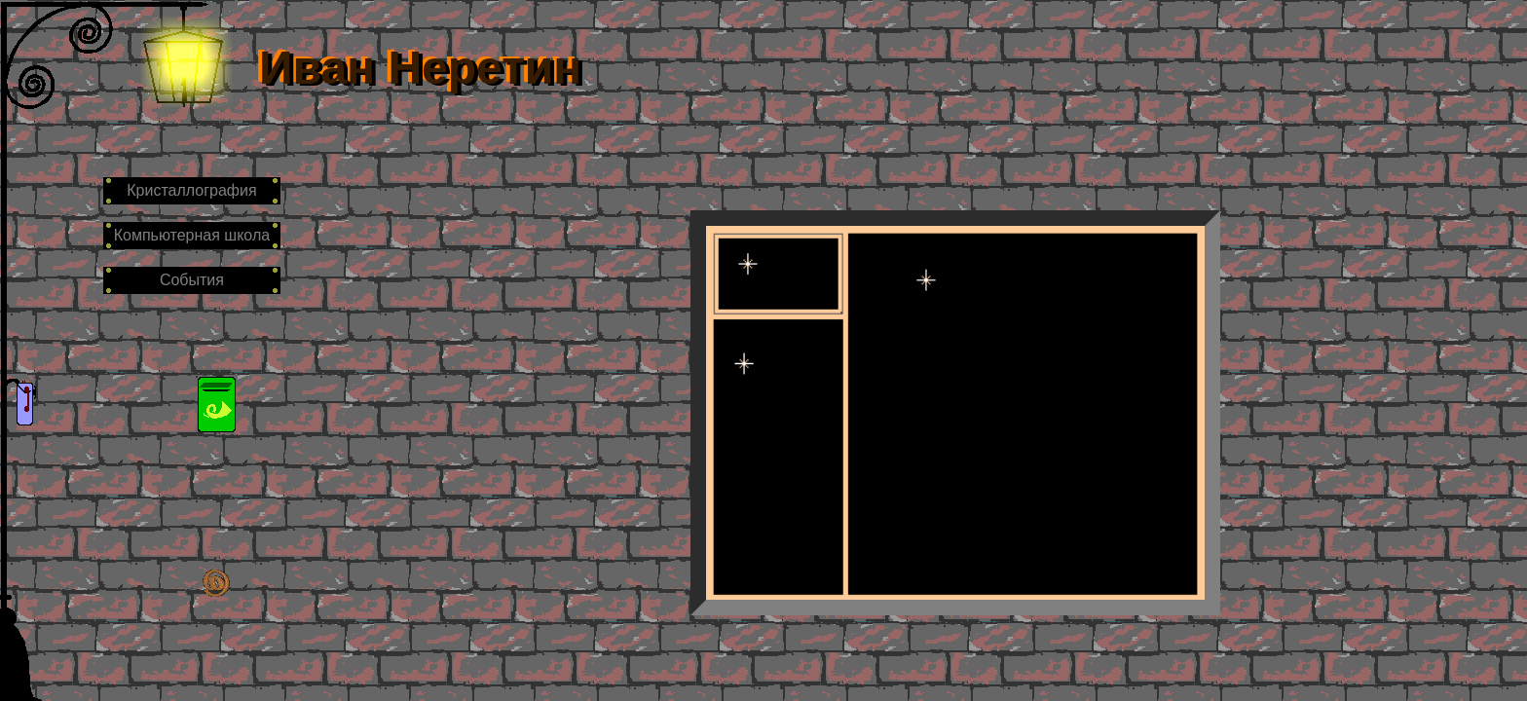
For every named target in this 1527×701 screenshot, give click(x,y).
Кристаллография (191, 190)
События (192, 280)
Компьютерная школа (192, 235)
